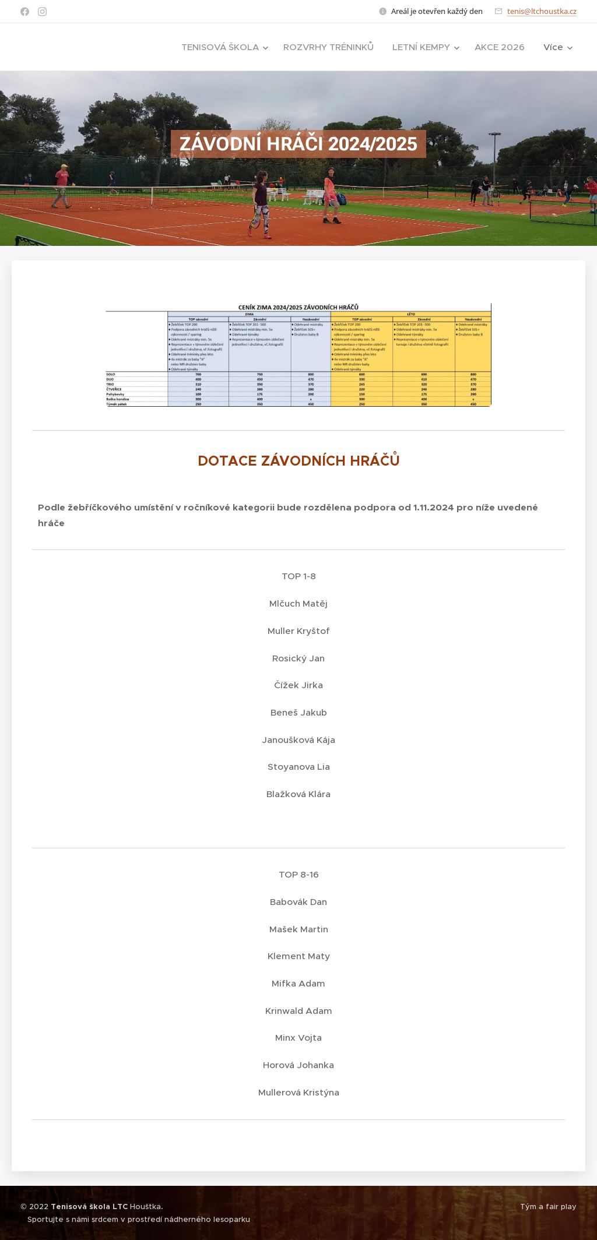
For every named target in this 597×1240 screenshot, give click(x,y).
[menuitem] (226, 47)
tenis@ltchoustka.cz (542, 11)
